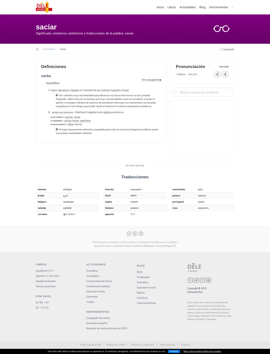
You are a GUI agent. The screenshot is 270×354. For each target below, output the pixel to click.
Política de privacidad (90, 344)
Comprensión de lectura (99, 281)
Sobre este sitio (167, 344)
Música (141, 292)
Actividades (188, 7)
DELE (139, 272)
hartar (75, 120)
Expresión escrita (95, 291)
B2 (37, 307)
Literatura (142, 297)
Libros (172, 7)
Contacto (185, 344)
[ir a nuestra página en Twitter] (196, 280)
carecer (69, 117)
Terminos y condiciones (142, 344)
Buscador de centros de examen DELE (106, 328)
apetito (116, 90)
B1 (47, 302)
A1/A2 (39, 302)
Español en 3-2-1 (45, 270)
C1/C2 (45, 307)
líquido (74, 90)
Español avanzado (46, 281)
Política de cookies (116, 344)
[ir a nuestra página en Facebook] (190, 280)
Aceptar (174, 351)
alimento (63, 90)
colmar (67, 120)
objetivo (107, 112)
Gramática (92, 270)
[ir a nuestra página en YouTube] (208, 280)
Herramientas (218, 7)
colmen (105, 90)
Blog (202, 7)
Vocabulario (92, 276)
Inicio (160, 7)
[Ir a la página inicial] (38, 49)
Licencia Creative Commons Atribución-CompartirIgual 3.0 (144, 245)
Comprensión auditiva (98, 286)
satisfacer (85, 120)
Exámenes (92, 296)
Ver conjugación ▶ (152, 79)
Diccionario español (96, 323)
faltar (70, 124)
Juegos (90, 301)
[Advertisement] (202, 127)
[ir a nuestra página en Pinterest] (202, 280)
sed (127, 90)
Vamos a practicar (46, 286)
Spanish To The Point (47, 276)
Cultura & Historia (146, 303)
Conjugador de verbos (98, 318)
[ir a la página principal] (44, 7)
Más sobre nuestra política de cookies (202, 351)
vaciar (77, 117)
